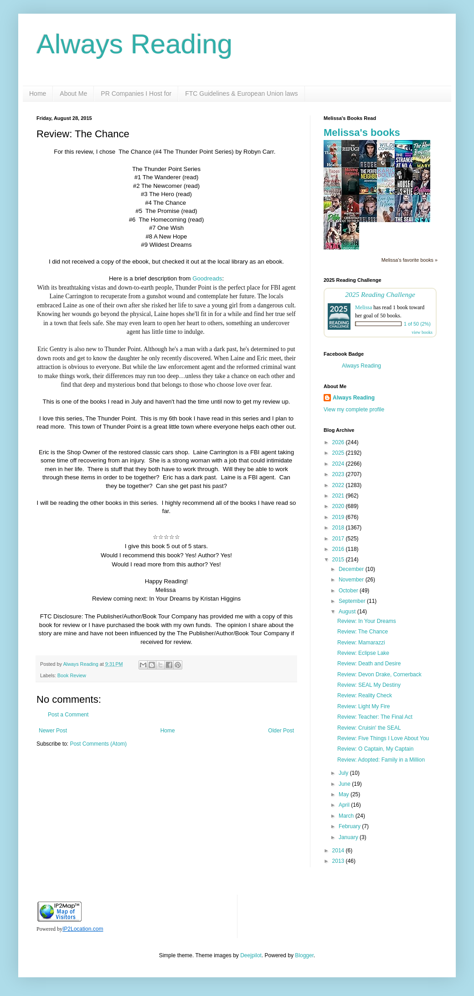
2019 (339, 517)
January (349, 837)
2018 (339, 527)
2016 (339, 549)
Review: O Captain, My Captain (375, 749)
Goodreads (207, 278)
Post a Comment (68, 714)
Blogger (304, 955)
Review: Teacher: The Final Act (374, 717)
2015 (339, 559)
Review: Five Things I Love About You (383, 738)
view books (422, 332)
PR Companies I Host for (136, 93)
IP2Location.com (82, 929)
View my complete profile (354, 409)
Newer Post (53, 730)
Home (37, 93)
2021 (339, 496)
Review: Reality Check (364, 695)
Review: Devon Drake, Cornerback (379, 674)
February (350, 826)
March (347, 816)
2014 (339, 850)
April (345, 805)
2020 (339, 506)
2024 (339, 464)
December (352, 569)
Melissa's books (362, 132)
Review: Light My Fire (363, 706)
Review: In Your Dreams (366, 621)
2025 (339, 453)
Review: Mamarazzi (361, 642)
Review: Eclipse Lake (363, 653)
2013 (339, 861)
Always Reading (134, 44)
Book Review (71, 675)
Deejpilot (251, 955)
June (345, 784)
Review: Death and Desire (369, 663)
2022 (339, 485)
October (349, 590)
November (352, 579)
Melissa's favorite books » (409, 260)
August (348, 611)
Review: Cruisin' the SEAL (369, 728)
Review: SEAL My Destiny (369, 685)
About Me (73, 93)
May (344, 794)
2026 (339, 442)
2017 (339, 538)
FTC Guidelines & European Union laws (241, 93)
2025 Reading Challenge (380, 294)
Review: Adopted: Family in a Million (381, 760)
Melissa (363, 307)
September (353, 601)
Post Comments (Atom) (98, 744)
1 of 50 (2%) (417, 324)
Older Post (281, 730)
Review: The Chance (362, 631)
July (344, 773)
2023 (339, 474)
